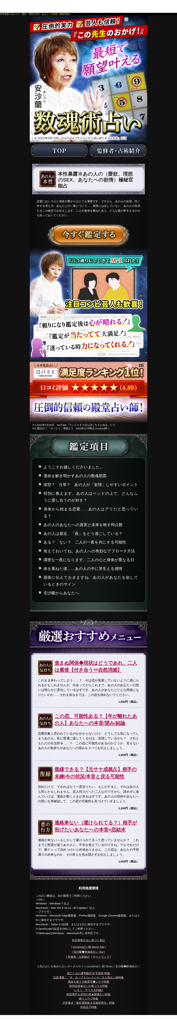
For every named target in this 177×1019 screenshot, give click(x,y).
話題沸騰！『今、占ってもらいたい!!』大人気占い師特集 (88, 977)
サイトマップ (101, 956)
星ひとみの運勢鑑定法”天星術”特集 (88, 973)
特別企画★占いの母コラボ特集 (88, 985)
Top (88, 951)
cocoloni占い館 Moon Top (88, 946)
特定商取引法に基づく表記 (88, 940)
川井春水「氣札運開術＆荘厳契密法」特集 (88, 1002)
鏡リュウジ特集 (88, 998)
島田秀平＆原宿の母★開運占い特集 (88, 994)
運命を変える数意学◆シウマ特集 (88, 981)
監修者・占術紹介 (79, 956)
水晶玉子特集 (88, 1007)
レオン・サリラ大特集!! (88, 990)
